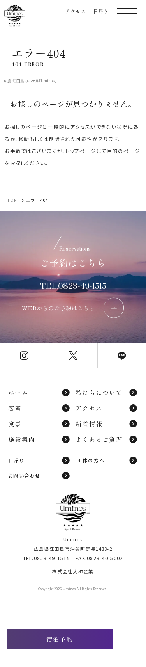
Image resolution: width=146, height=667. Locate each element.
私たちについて (107, 392)
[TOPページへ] (14, 16)
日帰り (39, 460)
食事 (39, 423)
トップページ (80, 151)
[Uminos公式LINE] (122, 355)
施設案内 (39, 439)
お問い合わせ (39, 475)
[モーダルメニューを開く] (127, 11)
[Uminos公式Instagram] (24, 355)
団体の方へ (107, 460)
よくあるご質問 (107, 439)
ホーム (39, 392)
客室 (39, 408)
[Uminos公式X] (73, 355)
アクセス (107, 408)
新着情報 (107, 423)
